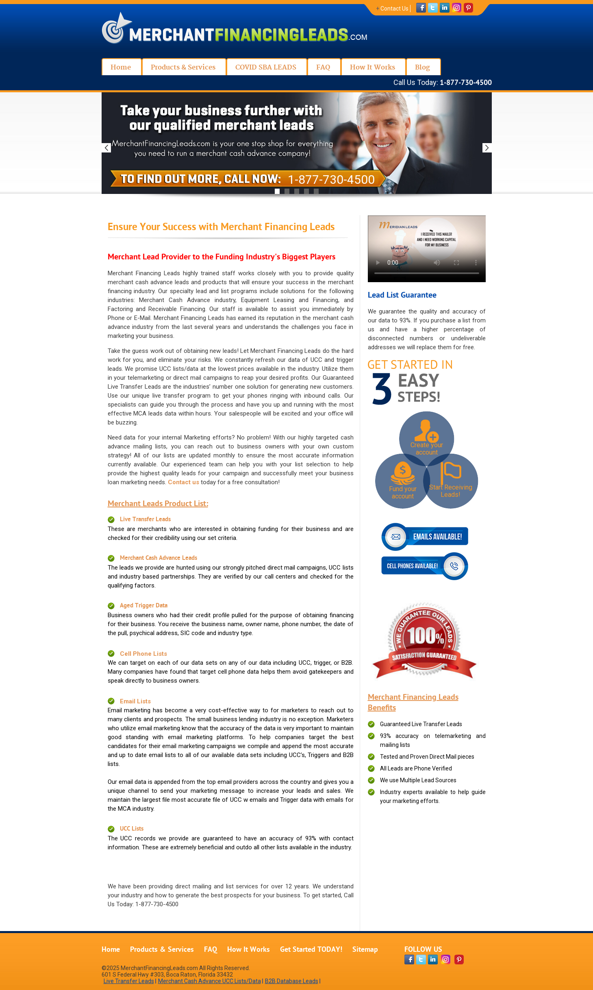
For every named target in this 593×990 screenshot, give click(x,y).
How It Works (248, 950)
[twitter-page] (421, 959)
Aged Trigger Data (143, 606)
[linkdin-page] (433, 959)
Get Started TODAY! (311, 950)
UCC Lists (131, 829)
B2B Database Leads (291, 981)
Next (487, 147)
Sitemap (365, 950)
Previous (106, 147)
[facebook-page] (409, 959)
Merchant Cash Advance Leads (158, 558)
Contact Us (394, 8)
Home (111, 950)
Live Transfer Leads (145, 520)
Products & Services (162, 950)
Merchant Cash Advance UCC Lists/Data (209, 981)
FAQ (210, 950)
